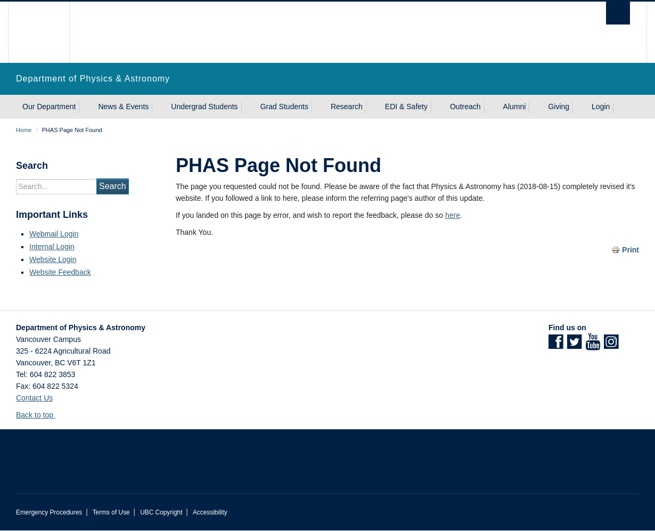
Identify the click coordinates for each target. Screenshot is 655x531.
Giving (558, 106)
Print (630, 250)
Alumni (514, 106)
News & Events (123, 106)
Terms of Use (111, 512)
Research (347, 106)
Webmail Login (53, 234)
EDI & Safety (406, 106)
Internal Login (52, 246)
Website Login (52, 259)
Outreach (465, 106)
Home (23, 130)
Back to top (39, 415)
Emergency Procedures (49, 512)
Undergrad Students (204, 106)
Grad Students (284, 106)
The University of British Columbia (38, 32)
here (452, 215)
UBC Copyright (161, 512)
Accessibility (210, 512)
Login (601, 106)
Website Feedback (60, 272)
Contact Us (34, 398)
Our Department (49, 106)
